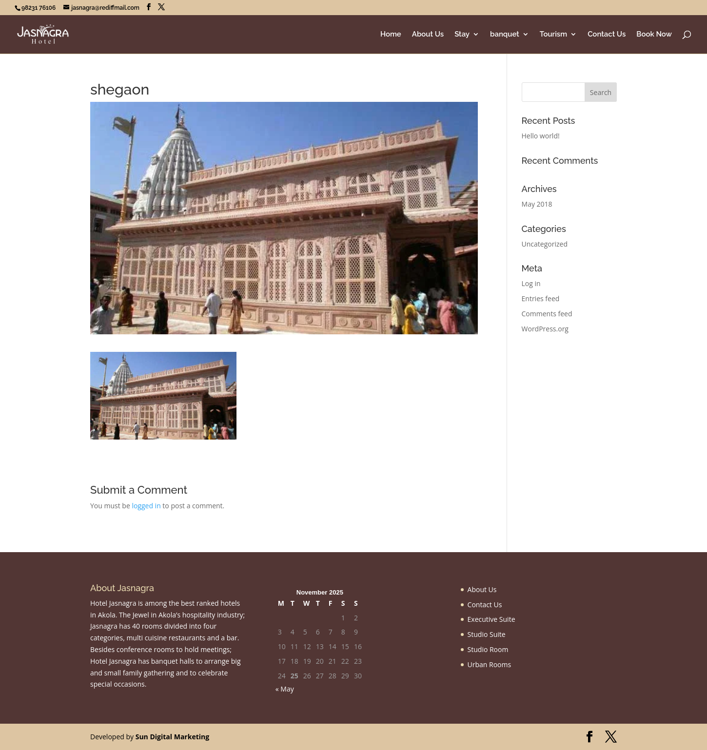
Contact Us (607, 34)
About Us (428, 34)
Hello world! (541, 135)
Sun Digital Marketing (172, 736)
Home (390, 34)
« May (284, 688)
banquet (504, 34)
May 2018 (537, 204)
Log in (531, 283)
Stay (462, 34)
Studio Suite (487, 634)
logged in (146, 505)
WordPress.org (545, 328)
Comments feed (547, 313)
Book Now (654, 34)
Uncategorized (545, 244)
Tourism (553, 34)
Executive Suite (491, 619)
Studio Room (488, 649)
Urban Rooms (489, 664)
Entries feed (541, 298)
